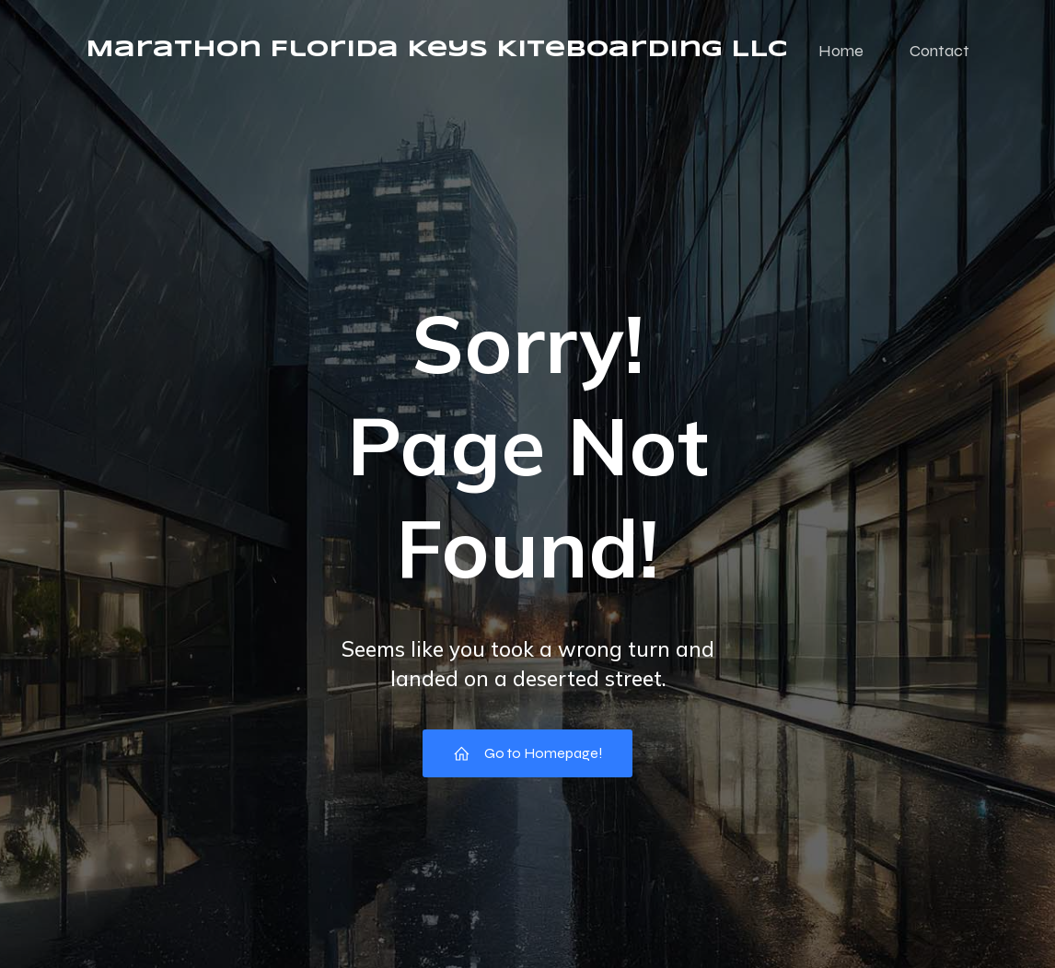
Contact (939, 51)
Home (841, 51)
